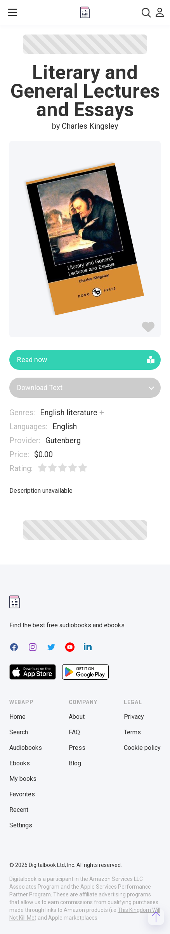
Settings (20, 825)
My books (22, 778)
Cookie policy (142, 747)
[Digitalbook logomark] (14, 602)
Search (18, 732)
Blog (75, 763)
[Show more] (101, 412)
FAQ (74, 732)
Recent (18, 809)
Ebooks (19, 763)
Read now (85, 360)
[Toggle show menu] (12, 12)
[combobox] (146, 12)
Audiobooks (25, 747)
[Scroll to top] (156, 917)
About (77, 716)
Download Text (85, 387)
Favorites (22, 794)
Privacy (134, 716)
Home (17, 716)
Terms (132, 732)
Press (77, 747)
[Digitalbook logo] (85, 12)
